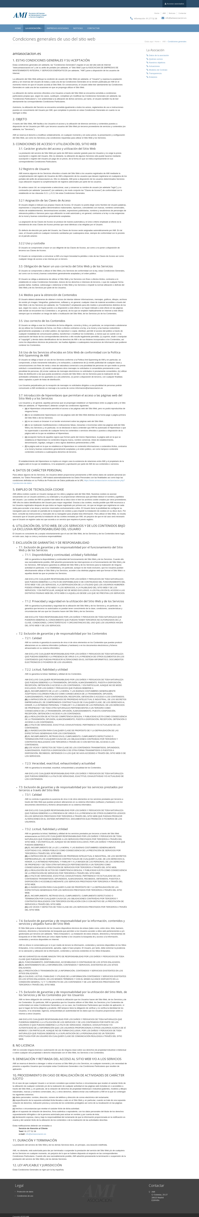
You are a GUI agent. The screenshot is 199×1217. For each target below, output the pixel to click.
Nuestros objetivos (155, 63)
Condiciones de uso (24, 1196)
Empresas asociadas (58, 28)
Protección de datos (24, 1192)
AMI (164, 13)
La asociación (33, 28)
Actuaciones (153, 66)
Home (156, 13)
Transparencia (154, 73)
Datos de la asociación (157, 55)
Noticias (172, 13)
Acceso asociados (174, 4)
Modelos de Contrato (156, 70)
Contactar (182, 13)
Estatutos (151, 77)
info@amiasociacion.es (175, 18)
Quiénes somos (154, 59)
